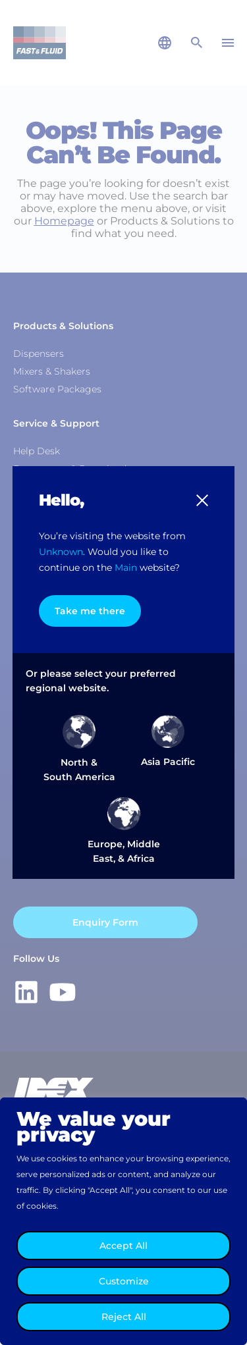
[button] (202, 500)
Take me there (90, 611)
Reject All (123, 1317)
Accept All (123, 1246)
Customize (124, 1281)
